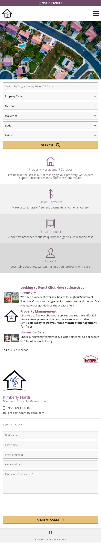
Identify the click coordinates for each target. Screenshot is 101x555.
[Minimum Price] (50, 106)
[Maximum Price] (50, 115)
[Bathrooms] (50, 135)
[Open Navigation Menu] (96, 13)
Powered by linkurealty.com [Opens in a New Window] (50, 539)
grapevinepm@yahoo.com (26, 413)
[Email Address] (50, 464)
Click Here (26, 315)
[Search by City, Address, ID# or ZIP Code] (50, 86)
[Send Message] (50, 520)
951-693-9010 (50, 3)
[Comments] (50, 482)
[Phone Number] (50, 455)
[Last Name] (50, 445)
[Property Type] (50, 96)
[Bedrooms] (50, 125)
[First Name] (50, 435)
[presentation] (50, 506)
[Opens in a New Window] (50, 532)
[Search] (50, 145)
